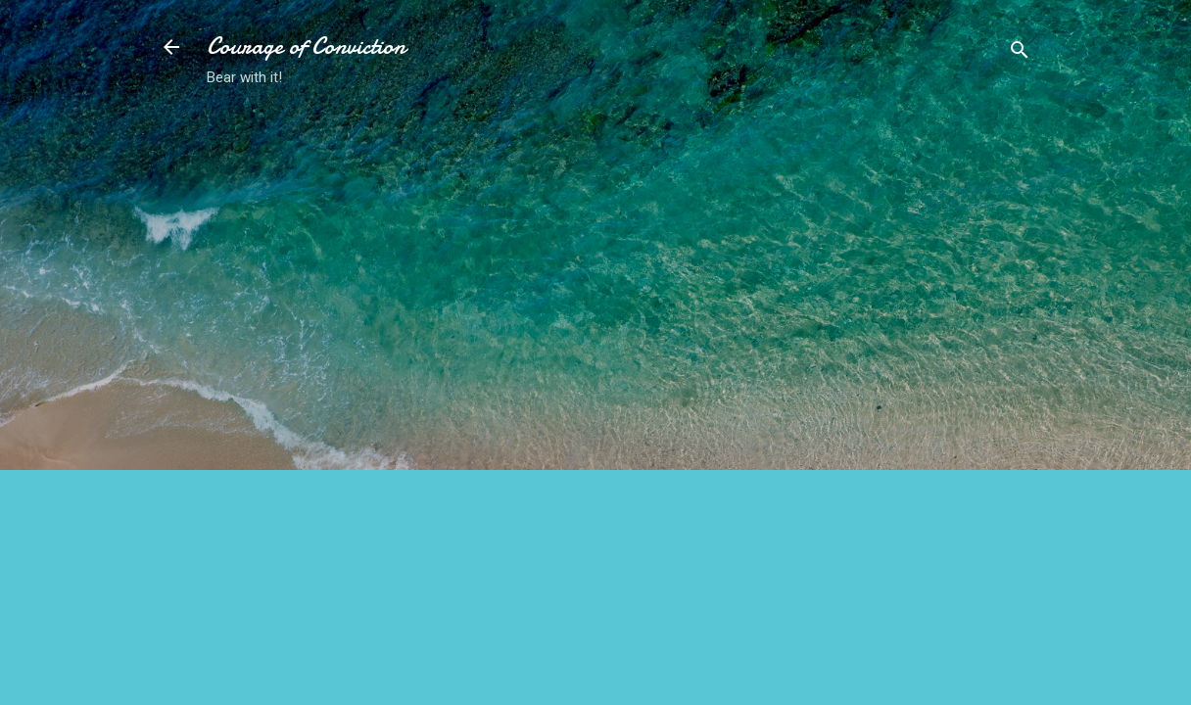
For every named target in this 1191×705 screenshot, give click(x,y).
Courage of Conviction (306, 46)
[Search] (1019, 53)
